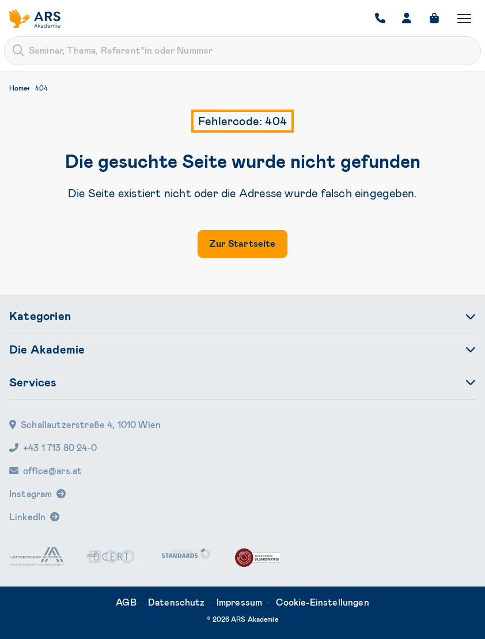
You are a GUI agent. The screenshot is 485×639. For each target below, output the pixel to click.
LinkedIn (27, 517)
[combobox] (242, 51)
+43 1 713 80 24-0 (53, 448)
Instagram (30, 494)
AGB (126, 602)
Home (18, 88)
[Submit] (18, 51)
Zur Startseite (242, 244)
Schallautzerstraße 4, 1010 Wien (85, 425)
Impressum (239, 602)
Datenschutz (176, 602)
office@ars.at (45, 471)
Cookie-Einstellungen (322, 602)
